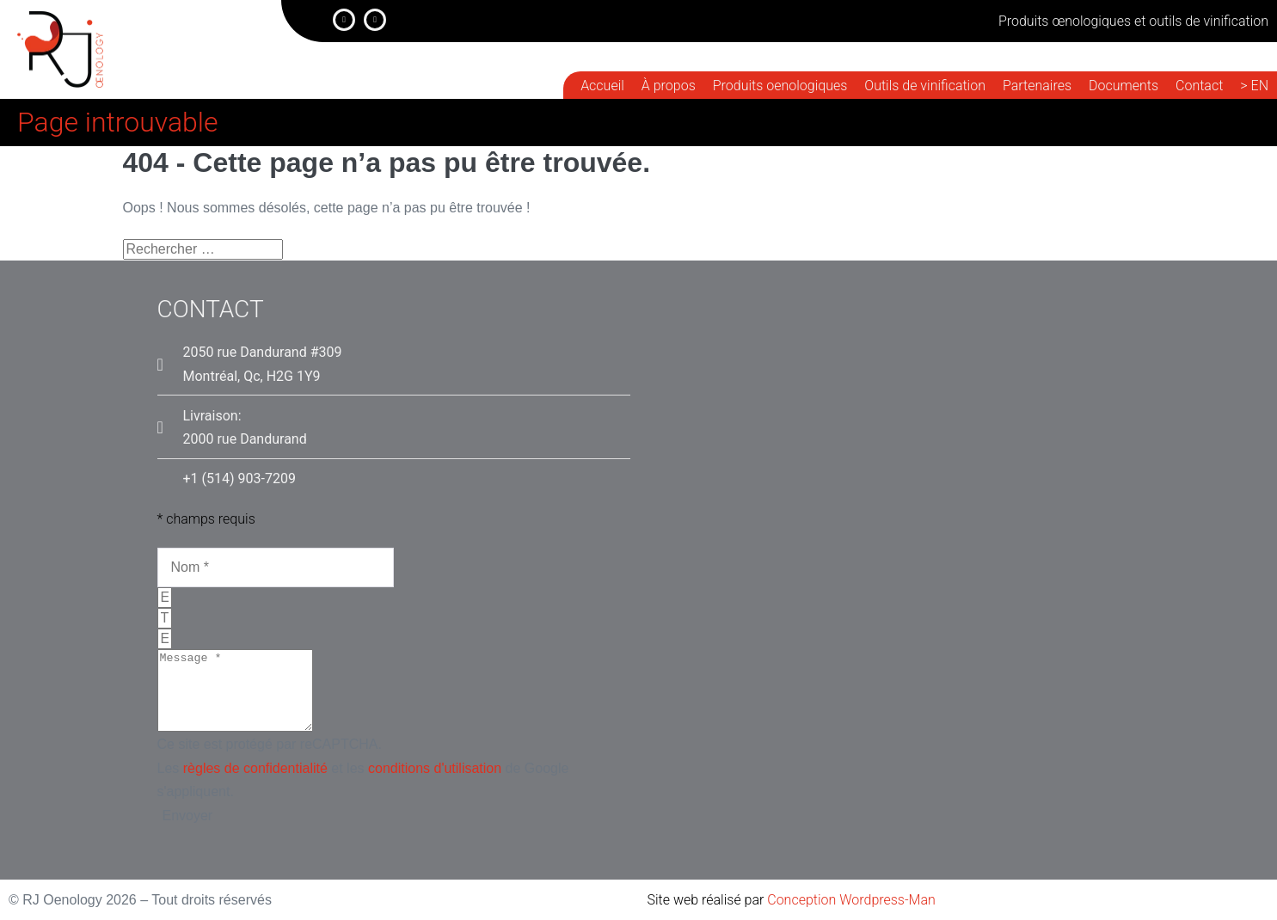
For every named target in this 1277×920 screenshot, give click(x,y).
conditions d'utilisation (434, 783)
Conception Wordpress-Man (851, 900)
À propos (669, 85)
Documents (1123, 85)
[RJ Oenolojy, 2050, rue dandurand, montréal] (905, 593)
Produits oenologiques (780, 85)
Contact (1199, 85)
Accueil (602, 85)
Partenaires (1037, 85)
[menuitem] (1254, 86)
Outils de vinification (924, 85)
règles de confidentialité (255, 783)
